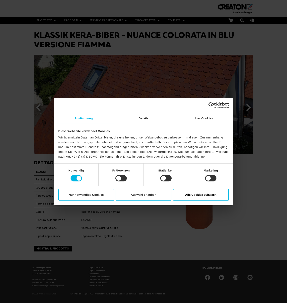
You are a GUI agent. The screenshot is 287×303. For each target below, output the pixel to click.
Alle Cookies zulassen (201, 195)
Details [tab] (143, 118)
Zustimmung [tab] (84, 118)
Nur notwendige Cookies (86, 195)
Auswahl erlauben (143, 195)
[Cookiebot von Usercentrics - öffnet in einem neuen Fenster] (211, 105)
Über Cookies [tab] (203, 118)
